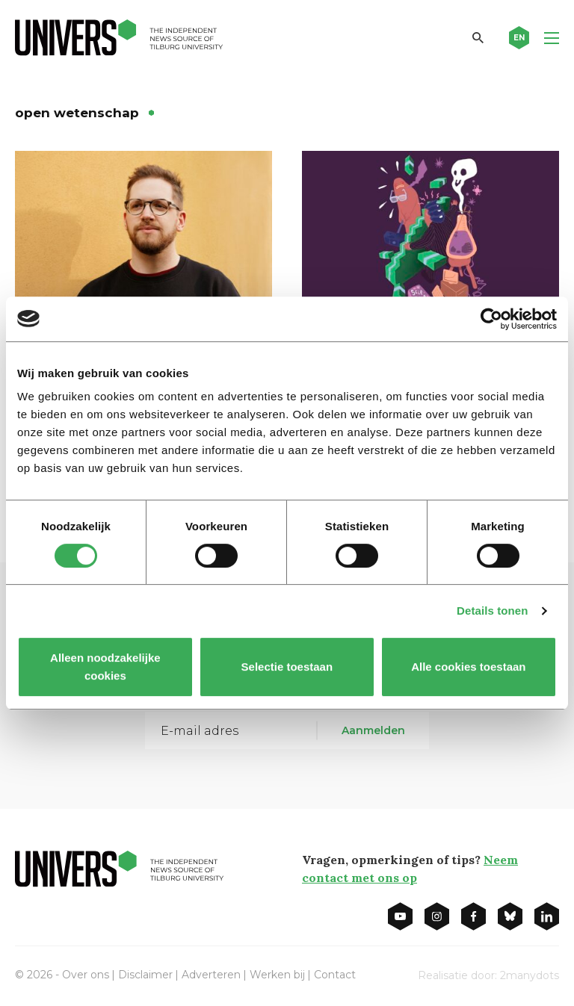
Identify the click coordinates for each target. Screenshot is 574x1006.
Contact (335, 974)
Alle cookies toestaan (468, 666)
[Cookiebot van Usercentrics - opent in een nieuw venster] (491, 319)
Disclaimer (145, 974)
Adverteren (211, 974)
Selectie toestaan (287, 666)
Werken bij (277, 974)
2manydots (529, 975)
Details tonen (492, 610)
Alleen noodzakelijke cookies (105, 666)
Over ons (85, 974)
